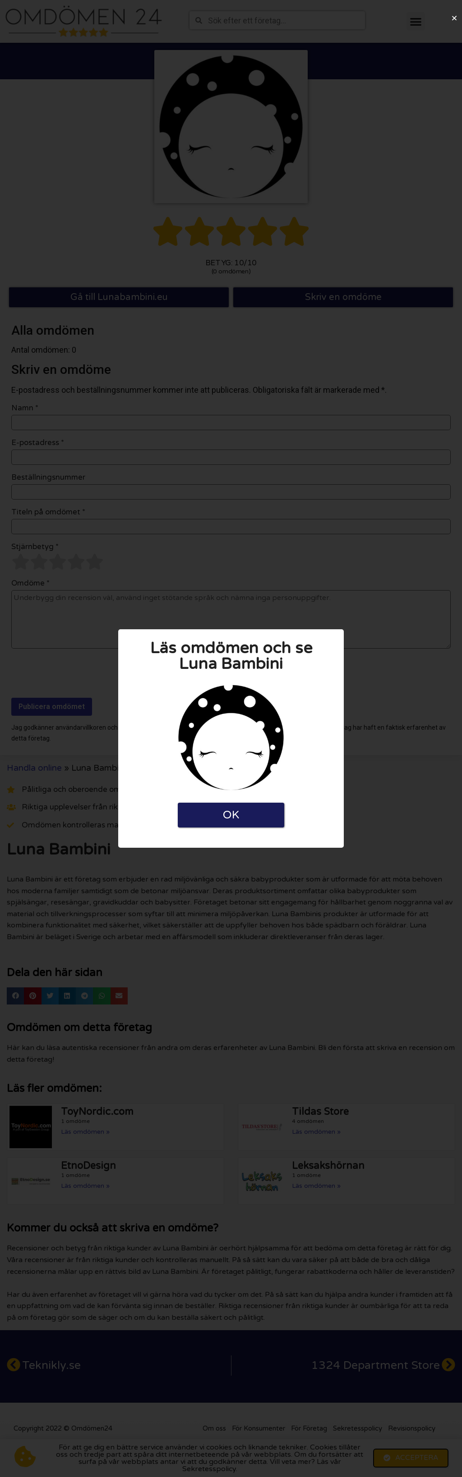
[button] (454, 18)
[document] (231, 738)
